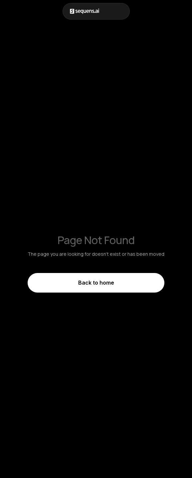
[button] (122, 11)
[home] (84, 11)
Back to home (96, 282)
